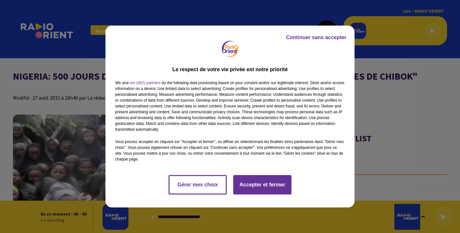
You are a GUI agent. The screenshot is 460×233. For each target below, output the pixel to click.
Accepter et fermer (262, 184)
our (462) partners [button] (144, 83)
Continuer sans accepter (316, 37)
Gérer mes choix (197, 184)
